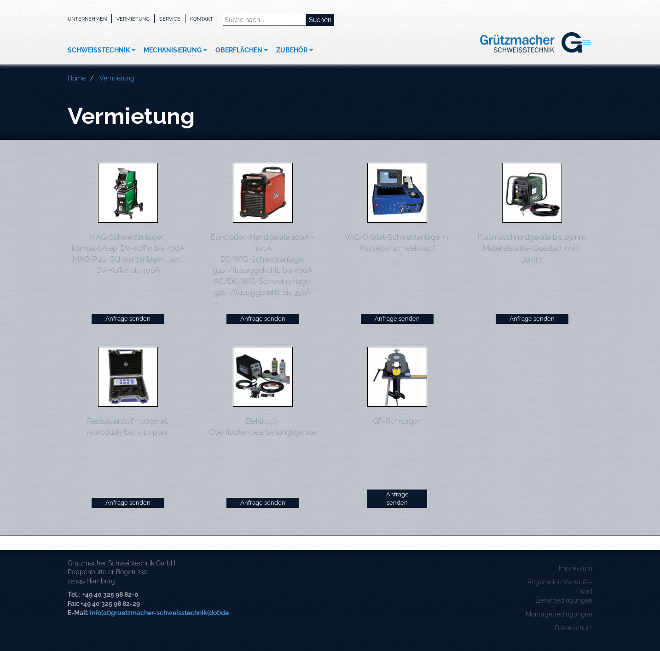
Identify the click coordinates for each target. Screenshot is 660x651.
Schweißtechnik (99, 50)
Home (77, 78)
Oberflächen (238, 50)
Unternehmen (87, 19)
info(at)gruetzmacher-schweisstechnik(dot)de (159, 612)
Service (169, 19)
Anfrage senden (128, 318)
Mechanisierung (173, 50)
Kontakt (201, 19)
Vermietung (133, 19)
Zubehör (291, 50)
